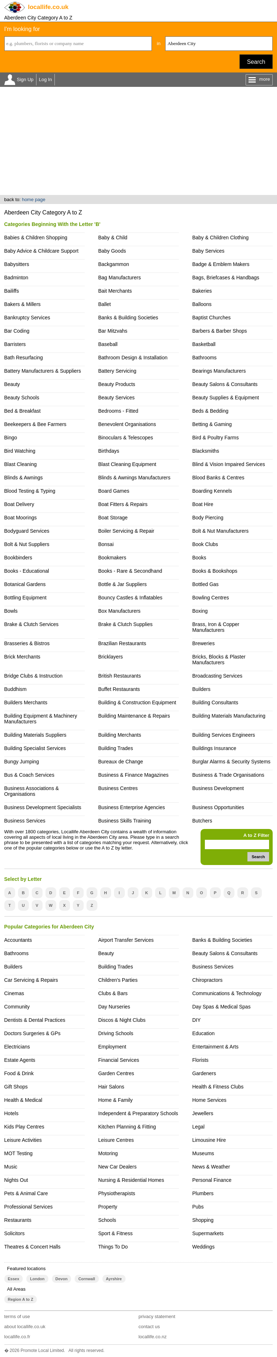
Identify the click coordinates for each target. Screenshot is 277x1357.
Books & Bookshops (214, 571)
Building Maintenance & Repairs (134, 716)
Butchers (202, 821)
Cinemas (14, 993)
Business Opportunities (218, 807)
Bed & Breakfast (22, 411)
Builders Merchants (26, 702)
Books (199, 557)
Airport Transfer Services (126, 940)
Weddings (203, 1247)
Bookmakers (112, 557)
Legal (198, 1127)
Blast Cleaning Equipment (127, 464)
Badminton (16, 277)
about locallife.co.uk (24, 1326)
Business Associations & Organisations (31, 791)
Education (203, 1033)
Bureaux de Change (120, 761)
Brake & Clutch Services (31, 624)
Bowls (11, 611)
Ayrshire (114, 1279)
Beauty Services (116, 397)
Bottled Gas (205, 584)
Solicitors (14, 1233)
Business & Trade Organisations (228, 775)
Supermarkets (208, 1233)
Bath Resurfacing (23, 357)
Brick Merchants (22, 657)
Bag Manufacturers (119, 277)
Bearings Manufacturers (219, 371)
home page (33, 199)
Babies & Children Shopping (35, 237)
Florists (200, 1060)
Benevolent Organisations (127, 424)
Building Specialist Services (35, 748)
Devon (62, 1279)
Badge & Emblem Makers (221, 264)
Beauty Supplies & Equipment (225, 397)
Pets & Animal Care (26, 1193)
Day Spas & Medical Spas (221, 1007)
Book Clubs (205, 544)
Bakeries (202, 291)
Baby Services (208, 251)
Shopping (203, 1220)
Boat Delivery (19, 504)
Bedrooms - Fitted (118, 411)
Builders (201, 689)
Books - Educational (26, 571)
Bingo (10, 437)
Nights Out (16, 1180)
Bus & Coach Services (29, 775)
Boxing (200, 611)
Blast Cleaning (20, 464)
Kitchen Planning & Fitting (127, 1127)
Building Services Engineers (223, 735)
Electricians (17, 1047)
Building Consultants (215, 702)
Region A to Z (21, 1299)
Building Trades (115, 748)
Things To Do (113, 1247)
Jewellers (202, 1113)
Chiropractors (207, 980)
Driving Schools (115, 1033)
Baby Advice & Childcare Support (41, 251)
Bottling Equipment (25, 597)
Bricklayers (110, 657)
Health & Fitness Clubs (217, 1087)
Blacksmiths (205, 451)
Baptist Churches (211, 317)
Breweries (203, 643)
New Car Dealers (117, 1167)
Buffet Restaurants (119, 689)
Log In (45, 79)
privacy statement (156, 1316)
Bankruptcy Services (27, 317)
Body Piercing (207, 517)
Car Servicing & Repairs (31, 980)
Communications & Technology (226, 993)
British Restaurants (119, 676)
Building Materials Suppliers (35, 735)
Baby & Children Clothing (220, 237)
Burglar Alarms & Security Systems (231, 761)
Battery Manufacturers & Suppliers (42, 371)
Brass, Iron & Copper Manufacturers (215, 627)
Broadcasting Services (217, 676)
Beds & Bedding (210, 411)
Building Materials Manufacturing (228, 716)
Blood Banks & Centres (218, 477)
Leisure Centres (116, 1140)
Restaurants (17, 1220)
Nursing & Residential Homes (131, 1180)
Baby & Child (112, 237)
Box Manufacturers (119, 611)
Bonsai (106, 544)
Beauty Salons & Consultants (225, 384)
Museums (203, 1153)
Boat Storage (113, 517)
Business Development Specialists (43, 807)
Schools (107, 1220)
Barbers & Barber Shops (219, 331)
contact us (149, 1326)
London (37, 1279)
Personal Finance (212, 1180)
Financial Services (118, 1060)
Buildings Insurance (214, 748)
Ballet (104, 304)
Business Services (24, 821)
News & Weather (211, 1167)
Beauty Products (116, 384)
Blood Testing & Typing (30, 491)
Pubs (198, 1207)
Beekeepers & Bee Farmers (35, 424)
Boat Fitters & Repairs (123, 504)
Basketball (204, 344)
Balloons (202, 304)
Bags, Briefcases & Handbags (225, 277)
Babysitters (16, 264)
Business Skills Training (124, 821)
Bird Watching (20, 451)
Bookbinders (18, 557)
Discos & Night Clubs (121, 1020)
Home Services (209, 1100)
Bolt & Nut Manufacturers (220, 531)
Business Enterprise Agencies (131, 807)
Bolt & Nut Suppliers (26, 544)
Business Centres (118, 788)
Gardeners (204, 1073)
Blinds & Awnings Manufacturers (134, 477)
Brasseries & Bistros (27, 643)
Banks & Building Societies (128, 317)
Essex (13, 1279)
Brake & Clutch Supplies (125, 624)
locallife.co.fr (17, 1336)
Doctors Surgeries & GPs (32, 1033)
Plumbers (203, 1193)
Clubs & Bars (113, 993)
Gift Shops (16, 1087)
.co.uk (48, 7)
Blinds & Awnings (23, 477)
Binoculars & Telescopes (125, 437)
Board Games (113, 491)
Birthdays (108, 451)
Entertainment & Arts (215, 1047)
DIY (196, 1020)
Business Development (218, 788)
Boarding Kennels (212, 491)
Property (107, 1207)
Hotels (11, 1113)
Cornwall (86, 1279)
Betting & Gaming (212, 424)
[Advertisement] (138, 140)
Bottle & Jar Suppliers (122, 584)
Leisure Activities (23, 1140)
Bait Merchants (115, 291)
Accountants (18, 940)
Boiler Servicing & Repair (126, 531)
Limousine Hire (209, 1140)
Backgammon (113, 264)
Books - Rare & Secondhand (130, 571)
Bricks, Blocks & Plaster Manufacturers (219, 659)
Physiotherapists (116, 1193)
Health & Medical (23, 1100)
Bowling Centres (210, 597)
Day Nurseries (114, 1007)
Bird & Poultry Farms (215, 437)
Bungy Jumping (21, 761)
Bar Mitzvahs (112, 331)
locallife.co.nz (152, 1336)
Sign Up (25, 79)
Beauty (12, 384)
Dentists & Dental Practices (34, 1020)
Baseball (108, 344)
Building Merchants (119, 735)
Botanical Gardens (25, 584)
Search (256, 62)
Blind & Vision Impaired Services (228, 464)
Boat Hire (202, 504)
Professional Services (28, 1207)
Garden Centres (116, 1073)
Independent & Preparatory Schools (138, 1113)
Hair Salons (111, 1087)
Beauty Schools (21, 397)
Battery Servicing (117, 371)
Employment (112, 1047)
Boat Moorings (20, 517)
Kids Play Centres (24, 1127)
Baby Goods (112, 251)
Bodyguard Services (26, 531)
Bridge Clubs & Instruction (33, 676)
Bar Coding (17, 331)
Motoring (108, 1153)
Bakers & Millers (22, 304)
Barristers (15, 344)
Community (17, 1007)
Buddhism (15, 689)
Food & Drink (19, 1073)
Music (11, 1167)
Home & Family (115, 1100)
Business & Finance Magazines (133, 775)
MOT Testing (18, 1153)
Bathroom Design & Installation (132, 357)
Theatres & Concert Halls (32, 1247)
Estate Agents (19, 1060)
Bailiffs (11, 291)
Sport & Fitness (115, 1233)
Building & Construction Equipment (137, 702)
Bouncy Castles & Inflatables (130, 597)
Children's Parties (117, 980)
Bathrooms (204, 357)
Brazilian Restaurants (122, 643)
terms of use (17, 1316)
